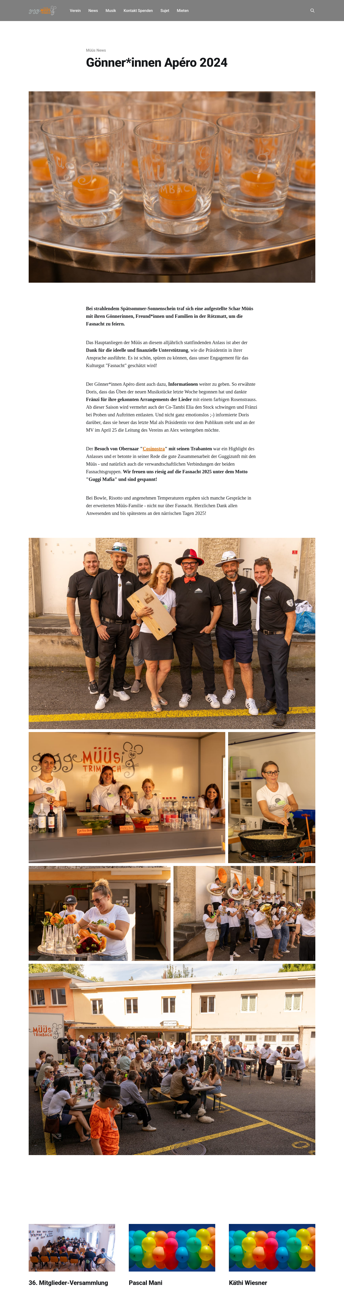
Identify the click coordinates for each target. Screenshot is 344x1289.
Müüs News (96, 50)
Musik (111, 10)
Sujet (165, 10)
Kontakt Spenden (138, 10)
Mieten (182, 10)
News (93, 10)
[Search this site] (312, 10)
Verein (75, 10)
